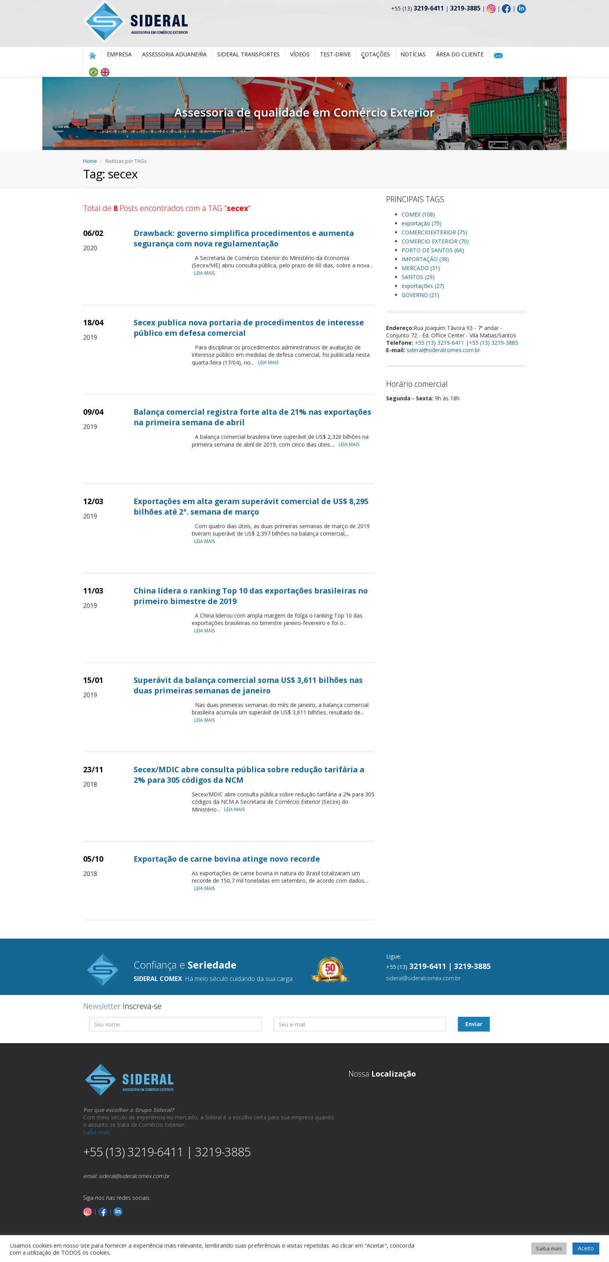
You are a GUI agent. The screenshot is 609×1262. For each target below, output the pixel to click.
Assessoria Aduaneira (174, 54)
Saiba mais (96, 1132)
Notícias (413, 54)
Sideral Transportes (248, 54)
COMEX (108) (418, 214)
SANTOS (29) (418, 277)
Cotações (375, 55)
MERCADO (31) (421, 268)
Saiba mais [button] (549, 1248)
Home (90, 160)
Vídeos (300, 54)
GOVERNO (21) (420, 294)
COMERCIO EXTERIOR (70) (435, 241)
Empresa (119, 54)
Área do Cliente (460, 54)
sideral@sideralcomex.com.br (443, 350)
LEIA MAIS (206, 273)
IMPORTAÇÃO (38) (425, 259)
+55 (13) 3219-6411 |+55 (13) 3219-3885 (466, 342)
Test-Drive (335, 54)
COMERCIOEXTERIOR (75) (434, 232)
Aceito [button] (586, 1248)
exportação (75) (422, 223)
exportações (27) (423, 286)
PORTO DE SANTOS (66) (433, 250)
